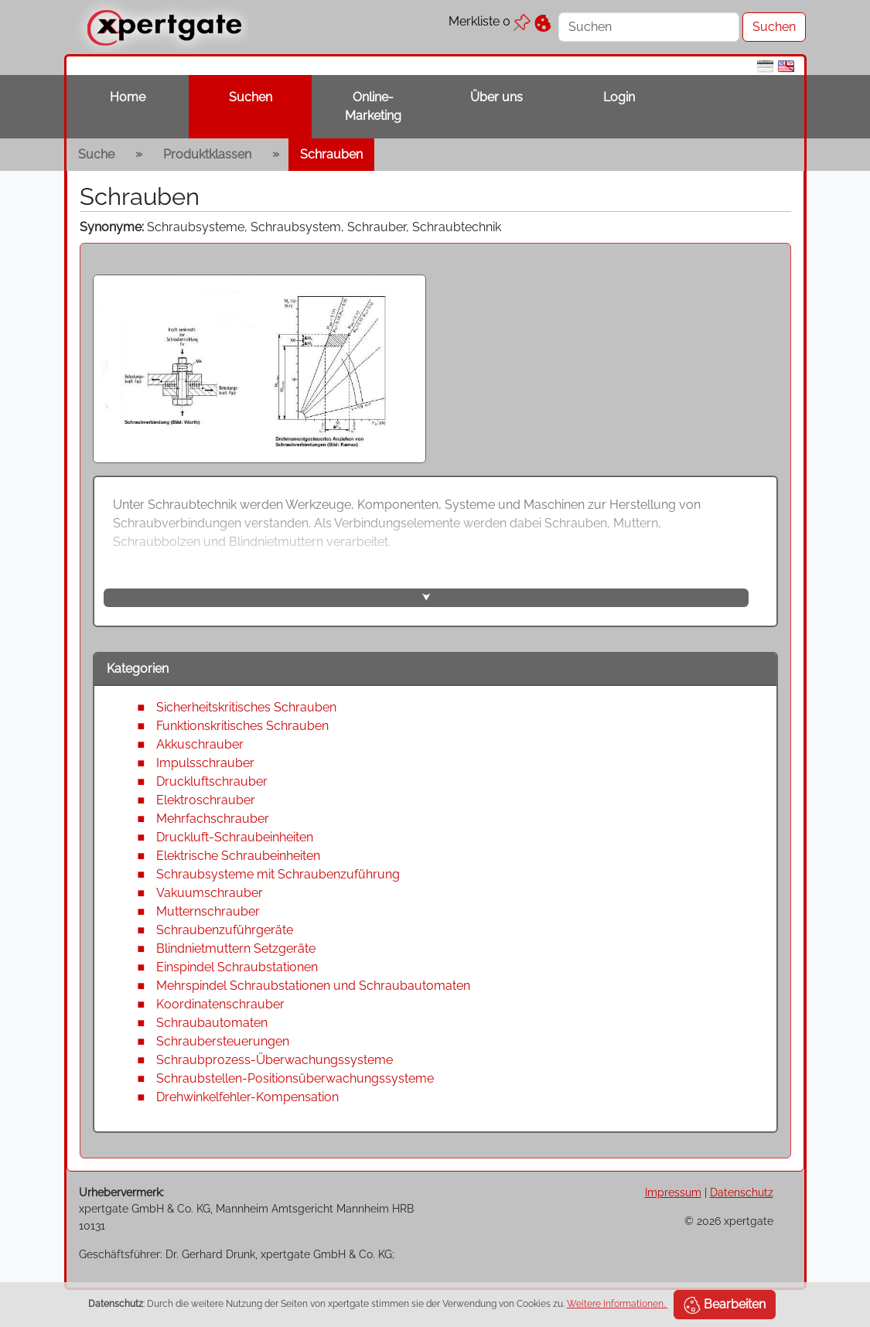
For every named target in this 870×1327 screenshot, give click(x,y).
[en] (786, 65)
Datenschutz (741, 1192)
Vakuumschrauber (209, 892)
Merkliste (490, 21)
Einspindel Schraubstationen (237, 967)
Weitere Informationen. (617, 1303)
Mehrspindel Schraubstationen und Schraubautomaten (313, 985)
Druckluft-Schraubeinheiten (234, 837)
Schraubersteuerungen (222, 1041)
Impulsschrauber (205, 763)
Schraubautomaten (212, 1022)
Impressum (673, 1192)
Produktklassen (207, 154)
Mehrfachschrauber (212, 818)
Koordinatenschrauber (220, 1004)
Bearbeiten (725, 1305)
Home (127, 97)
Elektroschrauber (205, 800)
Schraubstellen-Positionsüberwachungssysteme (295, 1078)
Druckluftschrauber (212, 781)
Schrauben (331, 154)
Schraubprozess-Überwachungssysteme (274, 1059)
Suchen (250, 97)
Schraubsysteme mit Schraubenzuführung (278, 874)
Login (619, 97)
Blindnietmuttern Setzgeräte (236, 948)
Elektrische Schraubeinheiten (238, 855)
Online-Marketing (373, 106)
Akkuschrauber (200, 744)
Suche (96, 154)
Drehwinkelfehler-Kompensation (247, 1097)
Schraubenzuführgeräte (224, 930)
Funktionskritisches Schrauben (242, 725)
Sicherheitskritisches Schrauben (246, 707)
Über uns (496, 97)
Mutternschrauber (208, 911)
